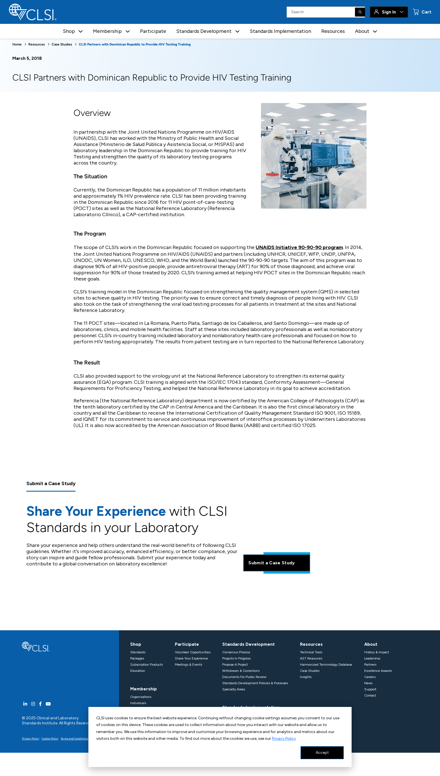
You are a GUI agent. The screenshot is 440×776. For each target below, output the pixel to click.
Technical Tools (311, 652)
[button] (80, 31)
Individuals (138, 703)
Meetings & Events (188, 665)
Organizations (140, 697)
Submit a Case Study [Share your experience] (276, 563)
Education (137, 671)
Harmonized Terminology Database (326, 665)
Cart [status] (425, 12)
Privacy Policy (284, 738)
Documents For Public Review (244, 677)
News (368, 683)
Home (17, 44)
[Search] (360, 12)
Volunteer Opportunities (192, 652)
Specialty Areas (233, 689)
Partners (370, 665)
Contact (370, 695)
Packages (137, 658)
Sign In (389, 12)
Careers (369, 677)
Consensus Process (236, 652)
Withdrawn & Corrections (241, 671)
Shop (135, 644)
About (370, 644)
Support (370, 689)
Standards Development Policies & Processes (255, 683)
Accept (322, 752)
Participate (153, 31)
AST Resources (311, 658)
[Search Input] (326, 12)
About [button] (362, 31)
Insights (305, 677)
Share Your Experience (191, 658)
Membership (143, 688)
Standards (137, 652)
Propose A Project (235, 665)
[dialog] (220, 737)
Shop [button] (69, 31)
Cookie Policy (50, 738)
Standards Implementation (280, 31)
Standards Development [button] (204, 31)
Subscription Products (146, 665)
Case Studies (62, 44)
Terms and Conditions (74, 738)
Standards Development (248, 644)
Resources (333, 31)
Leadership (372, 658)
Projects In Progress (236, 658)
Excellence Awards (378, 671)
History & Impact (376, 652)
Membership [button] (107, 31)
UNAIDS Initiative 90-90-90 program (299, 247)
